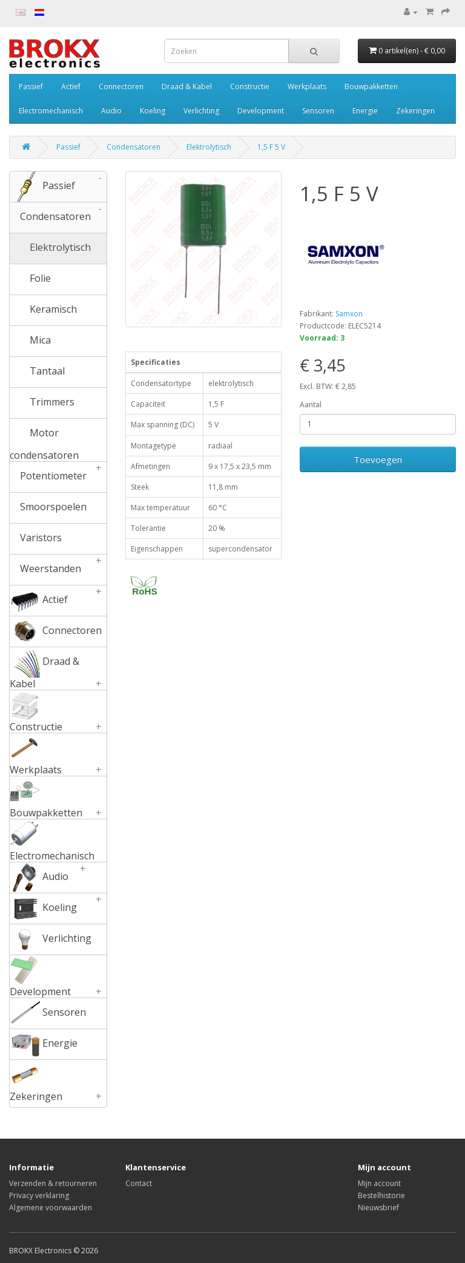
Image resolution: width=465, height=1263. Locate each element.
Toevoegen (378, 459)
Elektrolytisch (208, 147)
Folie (30, 279)
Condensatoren (133, 147)
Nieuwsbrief (378, 1207)
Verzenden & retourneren (53, 1183)
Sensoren (318, 110)
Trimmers (42, 403)
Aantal (311, 404)
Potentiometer (58, 477)
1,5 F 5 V (271, 147)
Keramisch (43, 310)
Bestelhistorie (381, 1195)
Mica (30, 341)
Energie (365, 110)
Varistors (36, 539)
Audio (111, 110)
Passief (31, 86)
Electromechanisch (51, 110)
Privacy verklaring (39, 1195)
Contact (138, 1183)
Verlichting (201, 110)
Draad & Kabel (187, 86)
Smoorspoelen (48, 508)
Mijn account (379, 1183)
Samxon (349, 313)
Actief (71, 86)
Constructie (249, 86)
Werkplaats (307, 86)
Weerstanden (58, 570)
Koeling (152, 110)
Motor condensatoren (44, 440)
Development (260, 110)
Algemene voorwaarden (50, 1207)
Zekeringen (415, 110)
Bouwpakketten (371, 86)
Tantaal (37, 372)
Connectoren (121, 86)
